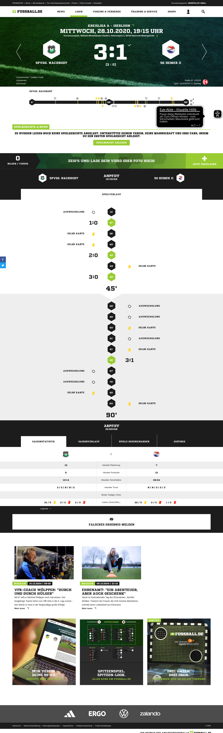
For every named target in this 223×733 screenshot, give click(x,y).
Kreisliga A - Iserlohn (111, 25)
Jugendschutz (68, 726)
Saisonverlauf (89, 441)
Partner (75, 3)
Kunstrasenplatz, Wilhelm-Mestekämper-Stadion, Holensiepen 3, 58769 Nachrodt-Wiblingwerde (111, 35)
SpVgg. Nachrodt (51, 63)
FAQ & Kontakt (85, 3)
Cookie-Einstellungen (103, 726)
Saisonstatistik (43, 441)
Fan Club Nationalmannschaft (58, 3)
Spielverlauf (111, 194)
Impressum (16, 726)
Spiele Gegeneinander (134, 441)
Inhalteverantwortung (84, 726)
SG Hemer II (170, 63)
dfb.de (28, 3)
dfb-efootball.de (39, 3)
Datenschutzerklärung (32, 726)
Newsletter (98, 3)
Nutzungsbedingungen (51, 726)
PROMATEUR (17, 3)
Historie (179, 441)
